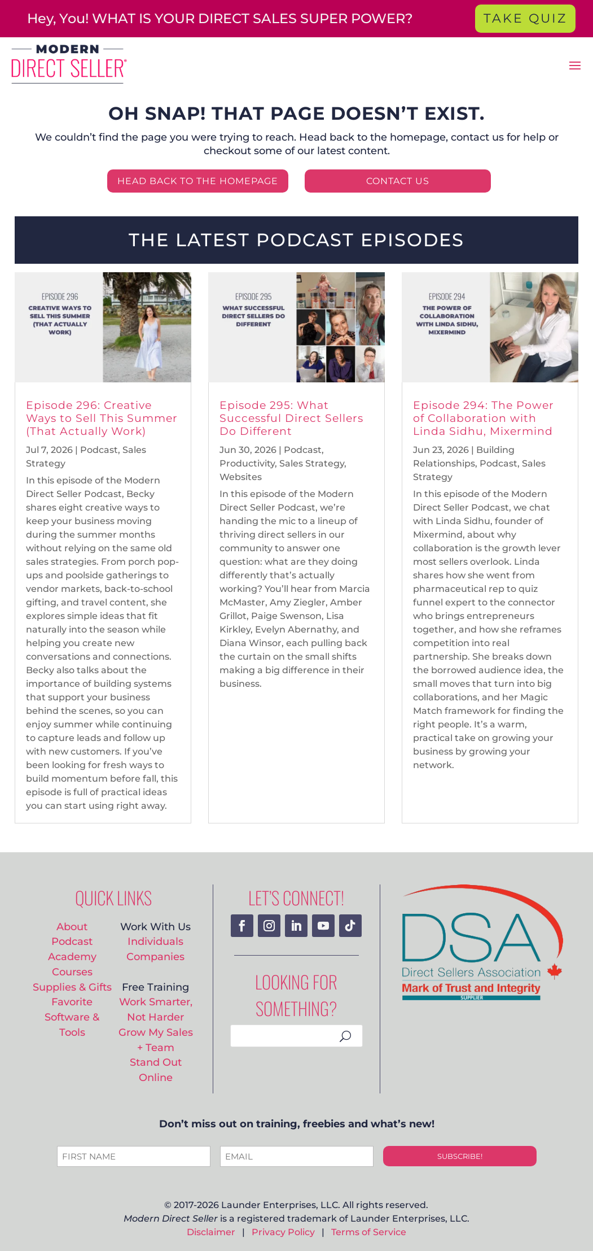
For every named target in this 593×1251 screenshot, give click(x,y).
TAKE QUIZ (525, 18)
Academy (72, 956)
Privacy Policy (283, 1232)
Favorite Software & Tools (72, 1017)
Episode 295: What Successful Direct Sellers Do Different (291, 418)
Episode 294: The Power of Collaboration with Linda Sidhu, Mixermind (483, 418)
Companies (155, 956)
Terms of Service (368, 1232)
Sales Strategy (311, 463)
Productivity (247, 463)
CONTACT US (397, 181)
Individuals (155, 941)
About (71, 926)
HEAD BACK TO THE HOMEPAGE (197, 181)
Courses (72, 972)
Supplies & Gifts (72, 987)
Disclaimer (211, 1232)
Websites (240, 477)
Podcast (99, 449)
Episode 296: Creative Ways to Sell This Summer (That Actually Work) (102, 418)
